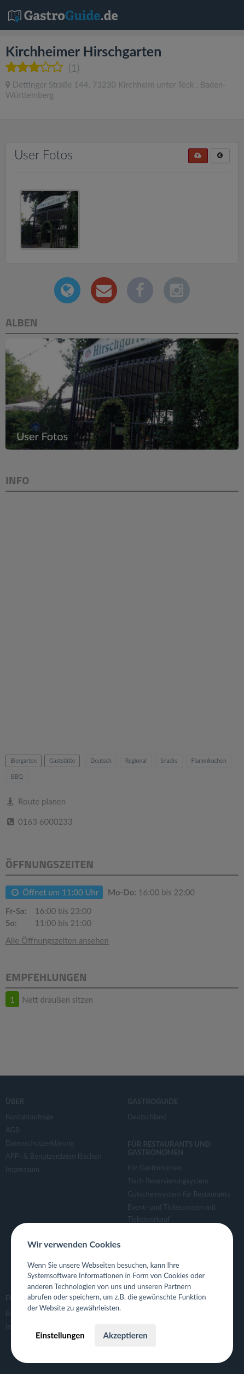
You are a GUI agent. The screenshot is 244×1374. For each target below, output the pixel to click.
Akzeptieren (125, 1335)
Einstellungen (60, 1335)
